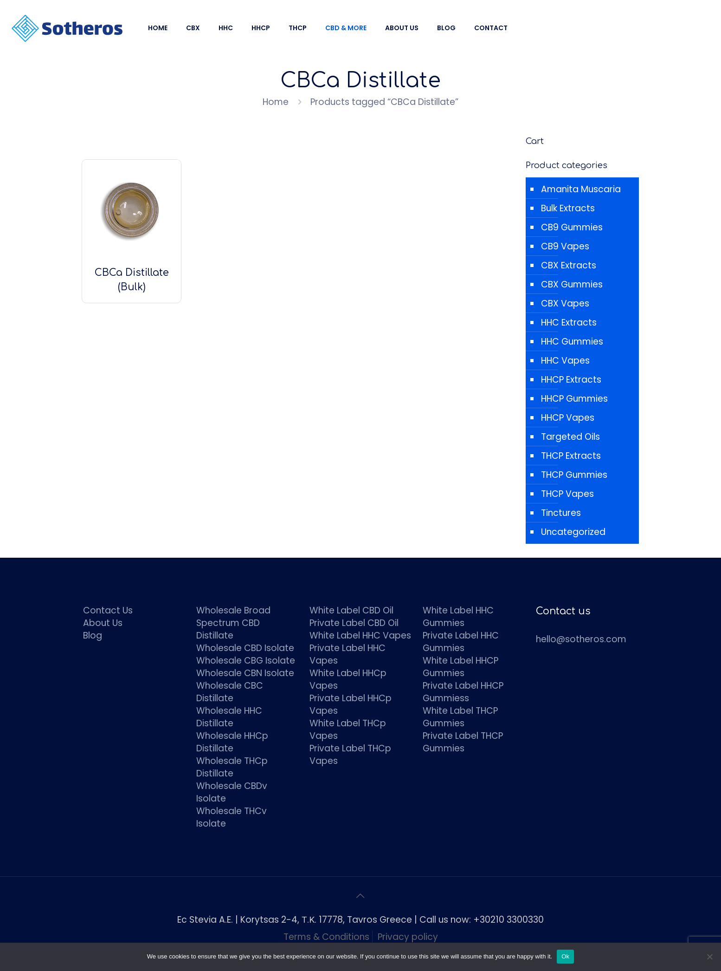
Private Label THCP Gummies (463, 742)
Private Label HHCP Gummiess (463, 691)
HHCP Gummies (574, 398)
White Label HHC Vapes (360, 635)
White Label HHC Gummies (458, 616)
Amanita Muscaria (581, 189)
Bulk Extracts (568, 208)
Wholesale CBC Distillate (229, 691)
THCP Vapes (567, 494)
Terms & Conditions (326, 937)
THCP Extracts (571, 456)
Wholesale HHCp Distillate (232, 742)
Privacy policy (408, 937)
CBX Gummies (572, 284)
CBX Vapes (565, 303)
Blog (92, 635)
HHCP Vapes (567, 417)
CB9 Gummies (572, 227)
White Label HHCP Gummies (460, 666)
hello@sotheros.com (581, 639)
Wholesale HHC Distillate (229, 717)
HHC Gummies (572, 341)
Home (276, 102)
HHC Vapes (565, 360)
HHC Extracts (569, 322)
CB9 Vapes (565, 246)
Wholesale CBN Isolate (245, 673)
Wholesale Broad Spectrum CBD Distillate (233, 623)
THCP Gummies (574, 475)
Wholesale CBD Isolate (245, 648)
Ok (565, 956)
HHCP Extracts (571, 379)
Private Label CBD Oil (354, 623)
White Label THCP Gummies (460, 717)
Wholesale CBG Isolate (245, 660)
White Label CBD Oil (351, 610)
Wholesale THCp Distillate (232, 767)
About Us (102, 623)
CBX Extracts (568, 265)
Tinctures (561, 513)
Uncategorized (573, 532)
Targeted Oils (570, 436)
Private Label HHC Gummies (461, 641)
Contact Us (108, 610)
